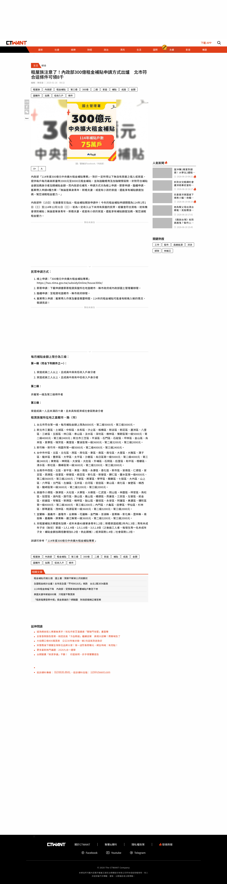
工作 (157, 244)
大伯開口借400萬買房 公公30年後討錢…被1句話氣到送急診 (69, 640)
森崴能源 (178, 244)
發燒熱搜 (166, 844)
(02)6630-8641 (62, 672)
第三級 (74, 89)
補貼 (114, 89)
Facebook (90, 852)
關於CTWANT (82, 844)
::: (34, 54)
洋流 (189, 244)
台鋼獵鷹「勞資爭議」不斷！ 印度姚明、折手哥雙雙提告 (68, 654)
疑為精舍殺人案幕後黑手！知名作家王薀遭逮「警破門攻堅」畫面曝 (72, 631)
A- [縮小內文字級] (42, 168)
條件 (70, 95)
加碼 (47, 95)
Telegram (138, 852)
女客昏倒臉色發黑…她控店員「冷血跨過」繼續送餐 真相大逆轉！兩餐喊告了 (78, 636)
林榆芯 (167, 250)
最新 (40, 49)
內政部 (48, 89)
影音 (188, 49)
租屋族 (36, 89)
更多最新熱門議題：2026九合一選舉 (56, 649)
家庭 (105, 89)
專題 (204, 49)
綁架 (157, 250)
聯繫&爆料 (111, 844)
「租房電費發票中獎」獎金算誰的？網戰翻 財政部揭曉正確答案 (67, 599)
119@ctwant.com (100, 672)
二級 (95, 89)
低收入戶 (58, 95)
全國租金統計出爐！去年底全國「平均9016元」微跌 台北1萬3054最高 (71, 583)
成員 (123, 89)
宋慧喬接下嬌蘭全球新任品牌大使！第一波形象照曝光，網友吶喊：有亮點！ (77, 645)
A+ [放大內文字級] (34, 168)
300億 (85, 89)
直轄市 (36, 95)
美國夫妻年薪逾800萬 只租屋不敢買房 (54, 594)
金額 (133, 89)
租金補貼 (61, 89)
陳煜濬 (40, 82)
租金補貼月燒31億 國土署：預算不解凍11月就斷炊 (61, 578)
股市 (166, 244)
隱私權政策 (138, 844)
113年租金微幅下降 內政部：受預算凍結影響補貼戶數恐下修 (66, 589)
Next (27, 118)
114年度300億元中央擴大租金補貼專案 (71, 540)
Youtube (113, 852)
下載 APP (206, 42)
